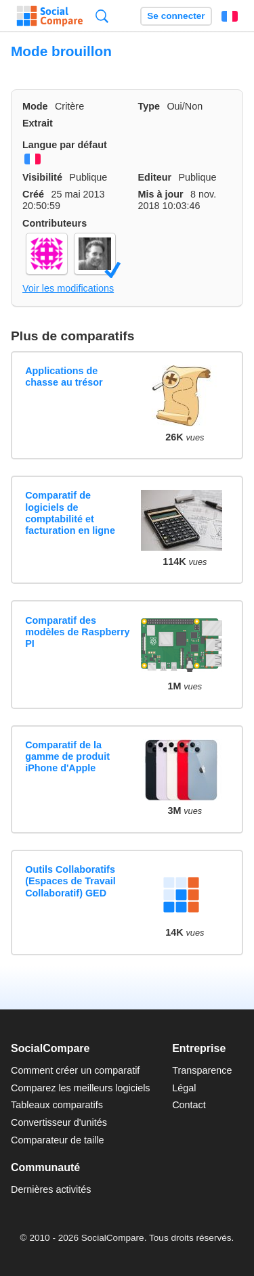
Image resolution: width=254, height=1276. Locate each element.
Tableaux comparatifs (57, 1104)
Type (149, 106)
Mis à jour (161, 194)
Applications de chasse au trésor (63, 376)
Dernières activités (51, 1189)
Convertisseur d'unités (59, 1122)
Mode (35, 106)
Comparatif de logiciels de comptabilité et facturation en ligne (70, 513)
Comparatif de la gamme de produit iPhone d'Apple (67, 756)
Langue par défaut (64, 144)
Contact (189, 1104)
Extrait (37, 123)
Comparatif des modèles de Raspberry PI (77, 632)
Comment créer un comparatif (75, 1070)
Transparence (202, 1070)
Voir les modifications (68, 288)
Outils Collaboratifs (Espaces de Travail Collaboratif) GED (70, 881)
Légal (184, 1088)
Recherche (102, 15)
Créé (33, 194)
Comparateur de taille (57, 1140)
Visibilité (42, 177)
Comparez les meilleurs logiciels (80, 1088)
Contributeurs (54, 223)
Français (229, 16)
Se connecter (176, 16)
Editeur (155, 177)
